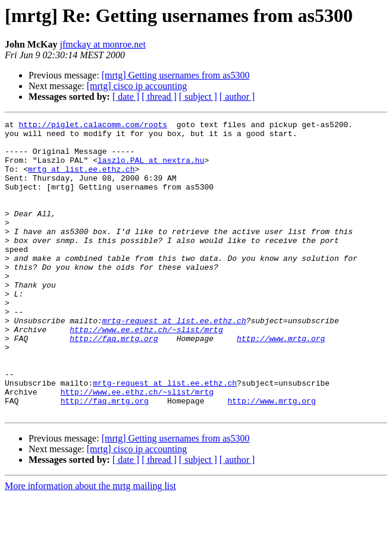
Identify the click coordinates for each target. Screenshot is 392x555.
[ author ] (237, 97)
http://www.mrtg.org (281, 382)
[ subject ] (198, 97)
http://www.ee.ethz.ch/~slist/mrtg (146, 372)
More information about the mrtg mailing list (90, 545)
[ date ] (125, 97)
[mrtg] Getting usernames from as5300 (176, 75)
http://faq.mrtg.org (114, 382)
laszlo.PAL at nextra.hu (151, 168)
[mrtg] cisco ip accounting (137, 86)
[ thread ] (159, 97)
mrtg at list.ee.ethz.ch (81, 179)
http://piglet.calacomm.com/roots (92, 126)
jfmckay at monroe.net (102, 44)
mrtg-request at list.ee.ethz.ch (174, 361)
